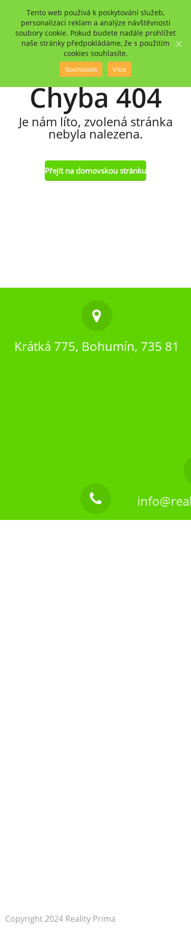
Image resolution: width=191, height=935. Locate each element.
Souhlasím (81, 69)
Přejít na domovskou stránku (95, 171)
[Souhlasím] (178, 44)
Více (119, 69)
